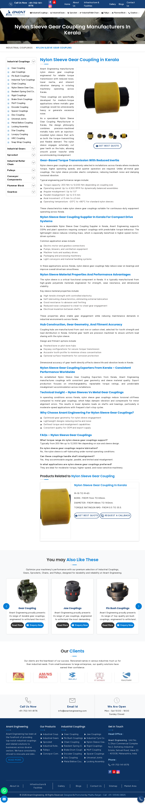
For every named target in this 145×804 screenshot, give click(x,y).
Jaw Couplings (16, 72)
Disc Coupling (15, 115)
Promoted (80, 795)
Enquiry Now (34, 625)
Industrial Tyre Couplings (21, 80)
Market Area (130, 786)
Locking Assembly (17, 126)
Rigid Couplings (16, 95)
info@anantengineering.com (72, 711)
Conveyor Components (14, 178)
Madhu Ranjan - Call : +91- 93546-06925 (107, 795)
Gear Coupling (16, 68)
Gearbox (134, 12)
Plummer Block (119, 12)
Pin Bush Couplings (18, 76)
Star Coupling (15, 130)
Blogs (121, 4)
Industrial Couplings (40, 12)
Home (67, 4)
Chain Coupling (16, 83)
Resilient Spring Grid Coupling (21, 91)
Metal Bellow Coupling (20, 122)
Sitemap (113, 786)
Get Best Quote (107, 146)
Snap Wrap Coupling (19, 142)
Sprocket (73, 12)
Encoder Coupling (17, 107)
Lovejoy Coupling (17, 134)
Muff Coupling (16, 103)
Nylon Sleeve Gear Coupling (21, 87)
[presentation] (6, 606)
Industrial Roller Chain (90, 12)
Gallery (112, 4)
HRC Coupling (16, 138)
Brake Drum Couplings (19, 99)
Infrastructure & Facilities (91, 4)
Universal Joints (16, 119)
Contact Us (131, 4)
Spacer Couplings (17, 111)
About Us (76, 4)
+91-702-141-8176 (35, 4)
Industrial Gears (58, 12)
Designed (68, 795)
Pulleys (106, 12)
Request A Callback (115, 515)
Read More (17, 625)
